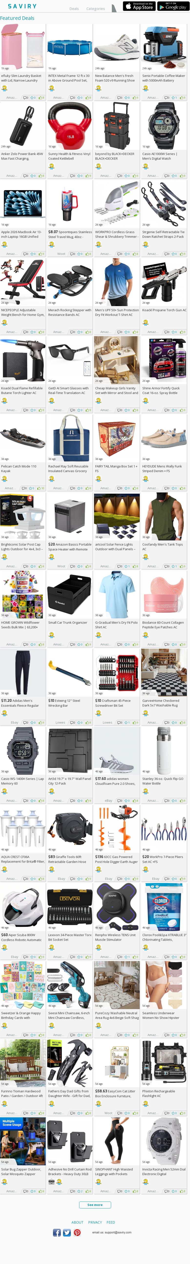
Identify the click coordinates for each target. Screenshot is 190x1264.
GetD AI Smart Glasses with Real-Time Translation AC (68, 390)
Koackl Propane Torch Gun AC (164, 310)
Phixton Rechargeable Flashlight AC (158, 1093)
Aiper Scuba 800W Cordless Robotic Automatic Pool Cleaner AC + (21, 940)
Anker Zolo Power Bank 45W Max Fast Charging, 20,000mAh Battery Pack (22, 158)
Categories (95, 8)
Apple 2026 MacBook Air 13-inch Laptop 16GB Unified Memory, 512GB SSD (21, 236)
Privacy (95, 1222)
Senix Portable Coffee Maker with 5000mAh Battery (163, 78)
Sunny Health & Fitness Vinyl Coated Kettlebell (69, 156)
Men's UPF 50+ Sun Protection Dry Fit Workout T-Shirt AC (117, 312)
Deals (74, 8)
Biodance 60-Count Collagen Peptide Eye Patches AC (163, 624)
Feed (110, 1222)
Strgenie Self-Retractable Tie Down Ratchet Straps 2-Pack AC (163, 236)
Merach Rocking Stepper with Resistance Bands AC (69, 312)
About (78, 1222)
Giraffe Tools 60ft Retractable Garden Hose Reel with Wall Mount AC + (69, 862)
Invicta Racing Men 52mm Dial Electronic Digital (164, 1171)
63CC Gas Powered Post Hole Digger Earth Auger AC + (116, 862)
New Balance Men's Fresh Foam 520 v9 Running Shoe (115, 78)
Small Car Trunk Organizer (67, 622)
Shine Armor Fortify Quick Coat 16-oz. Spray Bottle (161, 390)
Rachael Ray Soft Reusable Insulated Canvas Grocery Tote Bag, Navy (68, 471)
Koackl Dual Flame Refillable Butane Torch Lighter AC (22, 390)
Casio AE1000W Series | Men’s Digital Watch (160, 156)
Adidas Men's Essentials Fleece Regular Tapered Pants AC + (20, 705)
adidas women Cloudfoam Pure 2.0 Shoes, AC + (115, 783)
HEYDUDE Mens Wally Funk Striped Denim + (162, 468)
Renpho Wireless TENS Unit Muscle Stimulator (115, 937)
